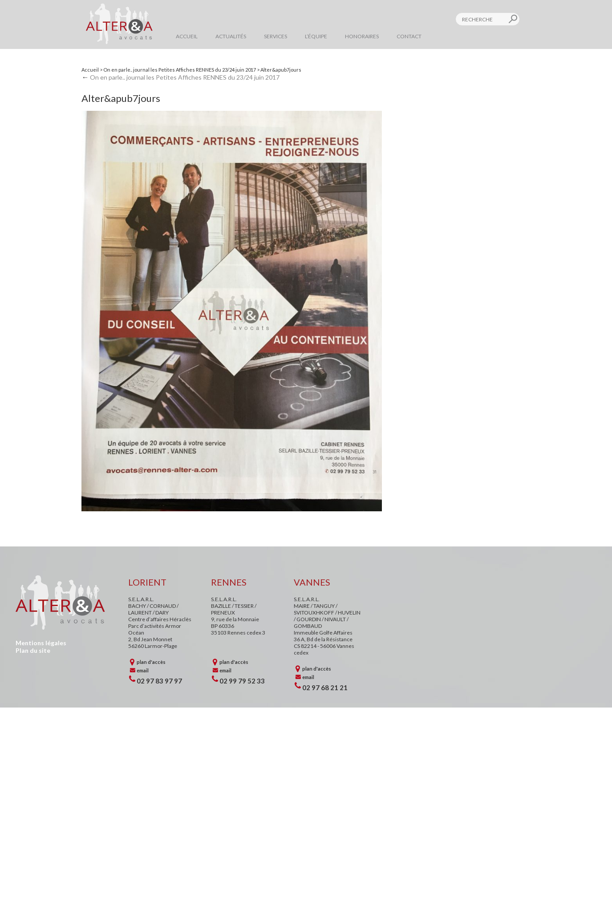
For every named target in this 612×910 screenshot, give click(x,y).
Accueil (187, 36)
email (143, 670)
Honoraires (362, 36)
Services (275, 36)
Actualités (230, 36)
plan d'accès (151, 662)
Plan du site (33, 650)
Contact (409, 36)
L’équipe (316, 36)
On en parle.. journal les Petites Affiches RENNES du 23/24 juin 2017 (179, 70)
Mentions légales (41, 643)
